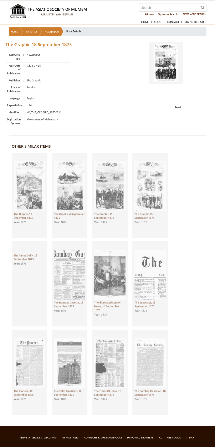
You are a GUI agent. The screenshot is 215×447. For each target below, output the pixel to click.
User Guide (174, 437)
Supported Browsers (140, 437)
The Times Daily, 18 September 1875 (25, 254)
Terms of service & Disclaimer (38, 437)
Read (177, 97)
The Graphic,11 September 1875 (104, 213)
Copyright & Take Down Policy (103, 437)
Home (145, 22)
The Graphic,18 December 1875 (23, 213)
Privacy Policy (71, 437)
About (158, 22)
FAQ (160, 437)
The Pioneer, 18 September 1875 (24, 389)
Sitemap (190, 437)
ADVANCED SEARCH (194, 14)
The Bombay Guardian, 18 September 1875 (150, 389)
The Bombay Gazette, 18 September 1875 (68, 301)
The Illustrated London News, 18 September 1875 (107, 303)
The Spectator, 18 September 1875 (144, 301)
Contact (173, 22)
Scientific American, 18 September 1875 (68, 389)
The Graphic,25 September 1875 (144, 213)
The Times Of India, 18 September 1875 (107, 389)
